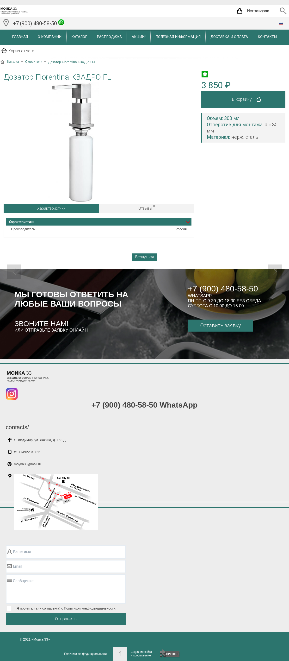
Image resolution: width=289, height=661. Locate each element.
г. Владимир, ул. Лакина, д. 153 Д (40, 440)
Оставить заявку (220, 325)
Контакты (267, 37)
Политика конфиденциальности (85, 653)
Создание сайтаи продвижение (141, 653)
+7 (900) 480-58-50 (38, 22)
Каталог (79, 37)
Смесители (34, 61)
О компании (49, 37)
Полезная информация (178, 37)
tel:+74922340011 (27, 452)
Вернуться (144, 257)
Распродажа (109, 37)
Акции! (139, 37)
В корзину (248, 100)
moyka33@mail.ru (27, 464)
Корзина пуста (21, 51)
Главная (20, 37)
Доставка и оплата (229, 37)
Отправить (66, 618)
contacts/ (17, 427)
